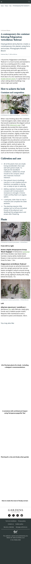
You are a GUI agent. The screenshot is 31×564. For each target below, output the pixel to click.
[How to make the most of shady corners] (15, 480)
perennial (26, 252)
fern (10, 309)
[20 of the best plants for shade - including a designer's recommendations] (15, 344)
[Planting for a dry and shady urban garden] (15, 436)
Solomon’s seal (15, 125)
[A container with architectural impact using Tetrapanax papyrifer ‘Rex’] (15, 390)
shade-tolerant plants (8, 79)
